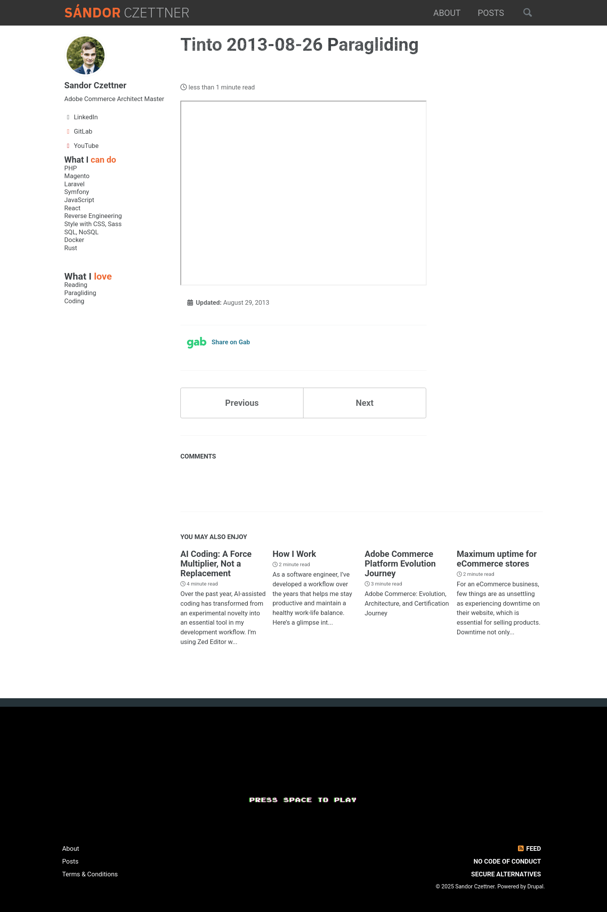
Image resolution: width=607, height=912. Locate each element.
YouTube (81, 145)
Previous (242, 403)
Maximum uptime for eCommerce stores (497, 558)
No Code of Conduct (507, 861)
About (447, 13)
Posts (491, 13)
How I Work (294, 554)
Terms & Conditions (90, 874)
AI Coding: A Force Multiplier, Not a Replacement (216, 563)
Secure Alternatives (506, 874)
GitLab (78, 131)
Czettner (127, 13)
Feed (528, 848)
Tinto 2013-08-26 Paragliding (299, 44)
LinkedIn (81, 117)
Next (365, 403)
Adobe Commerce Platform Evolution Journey (400, 563)
